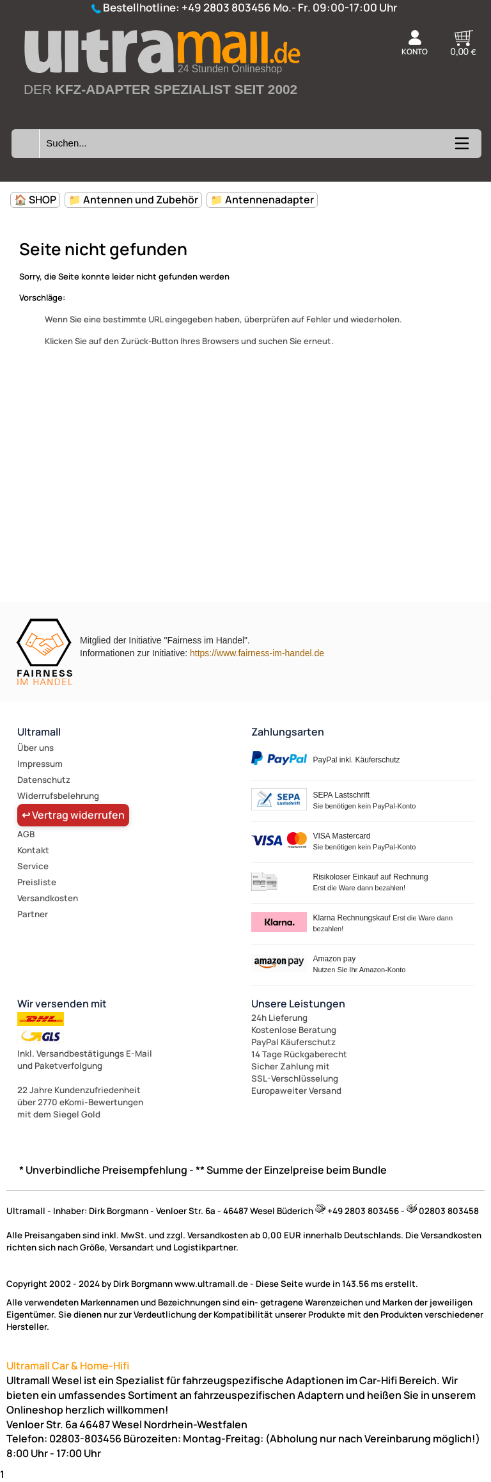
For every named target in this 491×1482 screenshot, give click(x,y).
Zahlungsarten (287, 732)
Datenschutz (43, 779)
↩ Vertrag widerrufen (73, 815)
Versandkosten (47, 898)
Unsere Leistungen (298, 1004)
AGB (26, 834)
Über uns (35, 747)
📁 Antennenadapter (262, 200)
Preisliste (36, 882)
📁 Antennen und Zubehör (133, 200)
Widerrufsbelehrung (58, 795)
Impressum (40, 763)
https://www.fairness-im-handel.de (257, 653)
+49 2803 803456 (226, 7)
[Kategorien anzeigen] (460, 147)
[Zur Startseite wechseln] (161, 109)
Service (33, 866)
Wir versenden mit (62, 1004)
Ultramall (39, 732)
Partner (32, 914)
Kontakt (33, 850)
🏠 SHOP (35, 200)
